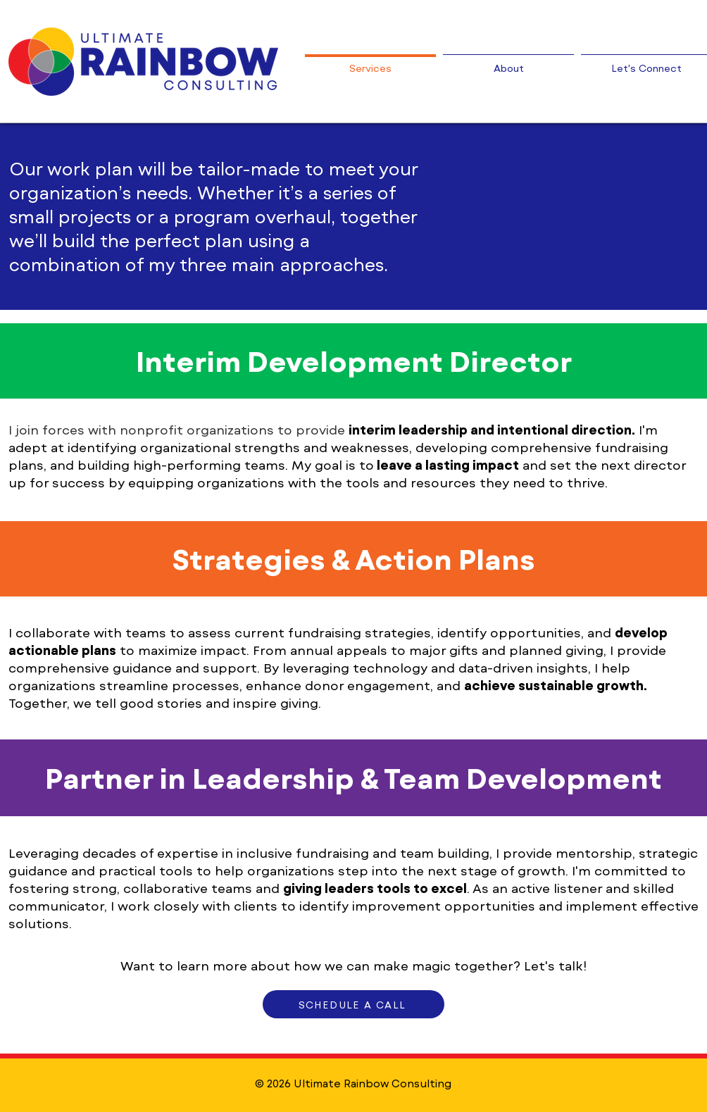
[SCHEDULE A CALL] (353, 1004)
